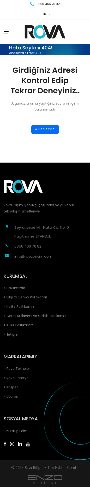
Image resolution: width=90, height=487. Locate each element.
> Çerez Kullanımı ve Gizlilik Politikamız (35, 315)
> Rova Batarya (16, 378)
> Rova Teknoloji (17, 368)
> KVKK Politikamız (18, 325)
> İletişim (11, 334)
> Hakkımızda (14, 288)
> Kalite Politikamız (19, 306)
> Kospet (11, 387)
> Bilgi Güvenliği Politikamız (26, 297)
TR (44, 14)
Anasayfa (16, 53)
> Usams (11, 396)
